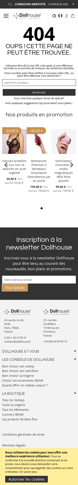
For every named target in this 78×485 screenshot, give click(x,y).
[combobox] (39, 82)
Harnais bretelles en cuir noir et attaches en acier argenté (14, 167)
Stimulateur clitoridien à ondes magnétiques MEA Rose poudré (63, 171)
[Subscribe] (15, 288)
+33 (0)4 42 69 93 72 (55, 341)
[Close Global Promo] (73, 4)
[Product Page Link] (14, 156)
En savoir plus (28, 472)
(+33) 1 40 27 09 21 (15, 337)
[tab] (39, 352)
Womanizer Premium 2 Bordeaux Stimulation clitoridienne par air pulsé (39, 171)
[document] (39, 466)
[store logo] (27, 16)
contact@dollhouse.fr (17, 341)
